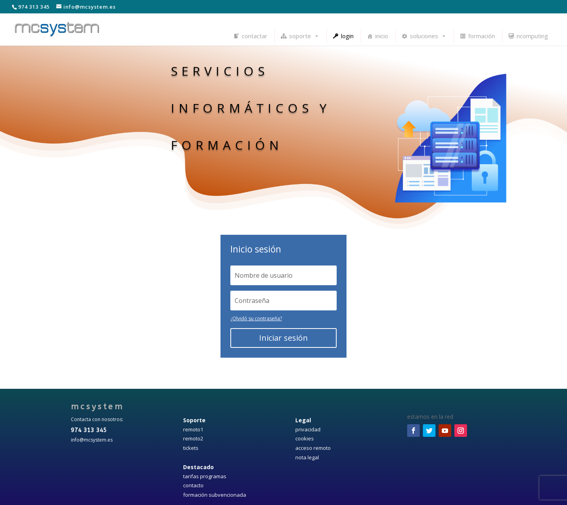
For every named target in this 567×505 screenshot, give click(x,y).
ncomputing (532, 36)
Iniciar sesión (283, 337)
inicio (381, 36)
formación (481, 36)
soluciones (428, 36)
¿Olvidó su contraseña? (256, 318)
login (347, 36)
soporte (304, 36)
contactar (254, 36)
